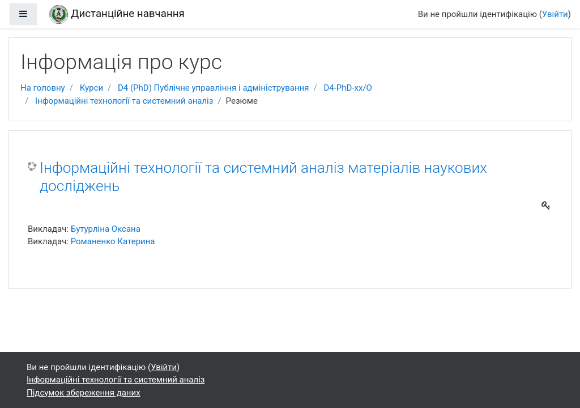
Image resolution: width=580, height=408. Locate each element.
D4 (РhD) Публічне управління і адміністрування (213, 88)
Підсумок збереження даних (83, 393)
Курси (91, 88)
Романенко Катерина (113, 241)
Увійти (555, 14)
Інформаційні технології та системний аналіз (124, 101)
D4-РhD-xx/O (347, 88)
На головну (42, 88)
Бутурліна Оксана (105, 229)
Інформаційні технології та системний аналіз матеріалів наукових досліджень (263, 176)
